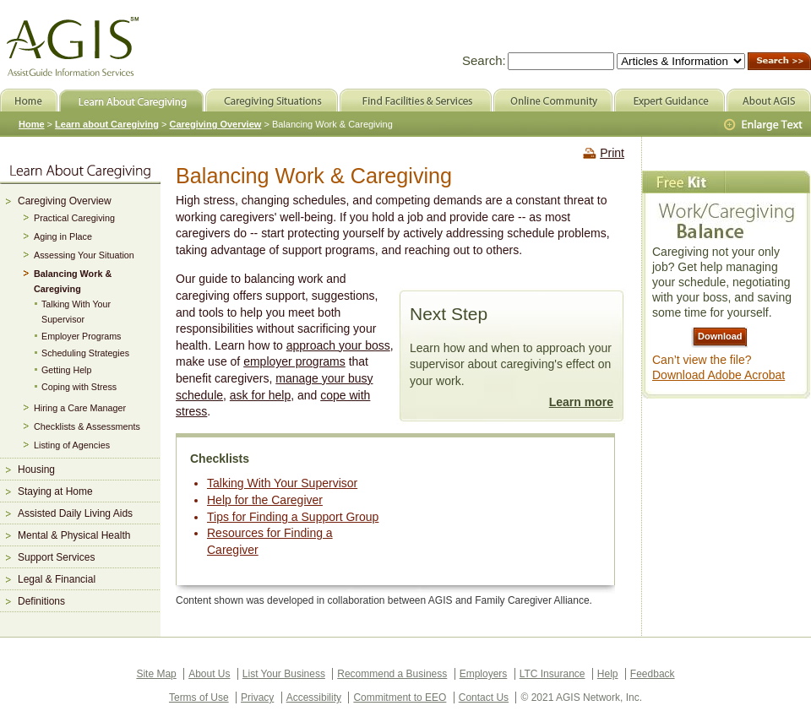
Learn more (581, 402)
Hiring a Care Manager (80, 408)
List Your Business (283, 674)
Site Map (156, 674)
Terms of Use (199, 697)
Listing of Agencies (72, 445)
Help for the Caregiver (265, 500)
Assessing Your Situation (84, 255)
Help (607, 674)
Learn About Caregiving (131, 100)
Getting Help (66, 370)
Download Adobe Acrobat (718, 375)
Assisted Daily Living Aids (75, 513)
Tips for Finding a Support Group (292, 517)
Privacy (257, 697)
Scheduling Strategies (85, 353)
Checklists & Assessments (87, 426)
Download (720, 336)
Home (32, 124)
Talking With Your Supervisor (282, 483)
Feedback (652, 674)
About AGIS (769, 100)
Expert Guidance (669, 100)
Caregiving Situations (271, 100)
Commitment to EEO (399, 697)
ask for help (260, 395)
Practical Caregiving (74, 218)
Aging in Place (63, 236)
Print (612, 153)
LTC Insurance (552, 674)
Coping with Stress (79, 387)
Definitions (41, 601)
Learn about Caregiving (107, 124)
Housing (36, 469)
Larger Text (764, 125)
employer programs (294, 361)
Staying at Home (55, 491)
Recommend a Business (392, 674)
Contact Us (484, 697)
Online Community (552, 100)
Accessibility (313, 697)
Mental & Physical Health (74, 535)
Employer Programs (81, 336)
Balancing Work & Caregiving (73, 281)
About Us (209, 674)
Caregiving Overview (65, 201)
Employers (484, 674)
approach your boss (338, 345)
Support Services (56, 557)
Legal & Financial (56, 579)
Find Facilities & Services (416, 100)
